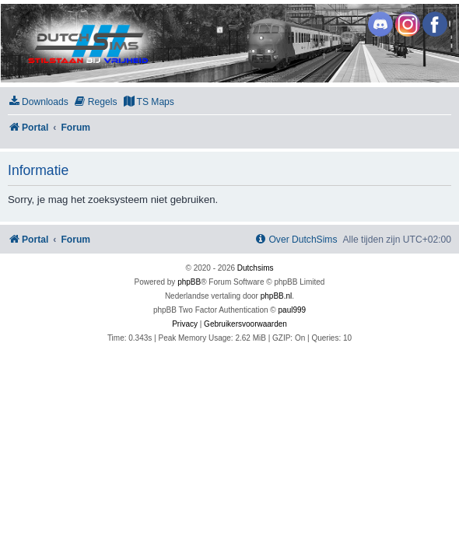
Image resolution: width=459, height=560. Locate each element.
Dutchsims (255, 268)
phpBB (189, 282)
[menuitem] (38, 102)
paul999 (293, 310)
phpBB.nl (277, 296)
